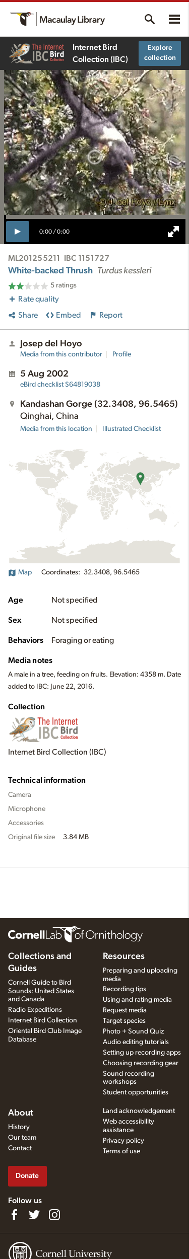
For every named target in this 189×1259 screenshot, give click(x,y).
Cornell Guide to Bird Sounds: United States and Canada (41, 991)
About (20, 1113)
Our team (22, 1137)
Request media (125, 1010)
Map (20, 572)
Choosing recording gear (140, 1063)
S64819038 (60, 384)
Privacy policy (123, 1140)
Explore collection (160, 52)
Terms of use (121, 1151)
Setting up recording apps (142, 1052)
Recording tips (124, 989)
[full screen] (173, 232)
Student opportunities (135, 1092)
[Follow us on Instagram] (54, 1215)
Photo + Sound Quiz (133, 1031)
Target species (124, 1020)
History (19, 1127)
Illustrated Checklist (131, 428)
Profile (121, 354)
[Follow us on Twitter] (34, 1215)
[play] (18, 231)
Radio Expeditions (35, 1009)
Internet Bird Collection (42, 1020)
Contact (20, 1148)
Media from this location (56, 428)
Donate (27, 1175)
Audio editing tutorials (136, 1042)
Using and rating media (137, 999)
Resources (124, 956)
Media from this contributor (61, 354)
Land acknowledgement (139, 1111)
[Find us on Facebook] (14, 1215)
